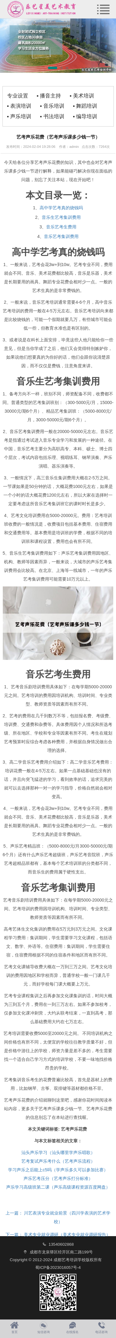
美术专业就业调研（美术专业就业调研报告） (58, 1234)
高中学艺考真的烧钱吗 (61, 207)
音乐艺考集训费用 (61, 236)
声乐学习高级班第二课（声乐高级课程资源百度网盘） (58, 1187)
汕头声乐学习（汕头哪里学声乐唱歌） (58, 1152)
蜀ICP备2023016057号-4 (58, 1267)
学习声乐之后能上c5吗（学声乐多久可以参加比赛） (58, 1169)
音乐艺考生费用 (61, 226)
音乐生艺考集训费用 (61, 217)
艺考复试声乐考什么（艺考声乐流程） (58, 1161)
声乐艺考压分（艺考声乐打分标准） (58, 1178)
